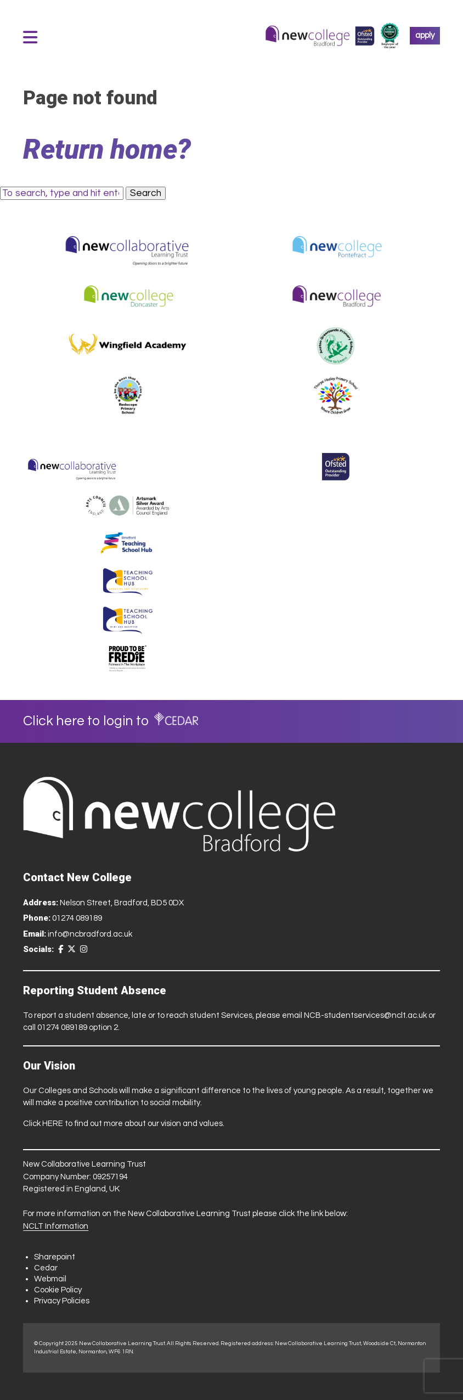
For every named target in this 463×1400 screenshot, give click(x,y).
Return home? (107, 149)
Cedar (46, 1268)
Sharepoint (54, 1257)
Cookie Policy (58, 1290)
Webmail (50, 1279)
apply (424, 35)
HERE (52, 1123)
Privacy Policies (61, 1301)
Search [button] (145, 193)
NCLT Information (55, 1226)
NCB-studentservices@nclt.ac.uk (365, 1015)
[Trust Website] (72, 466)
